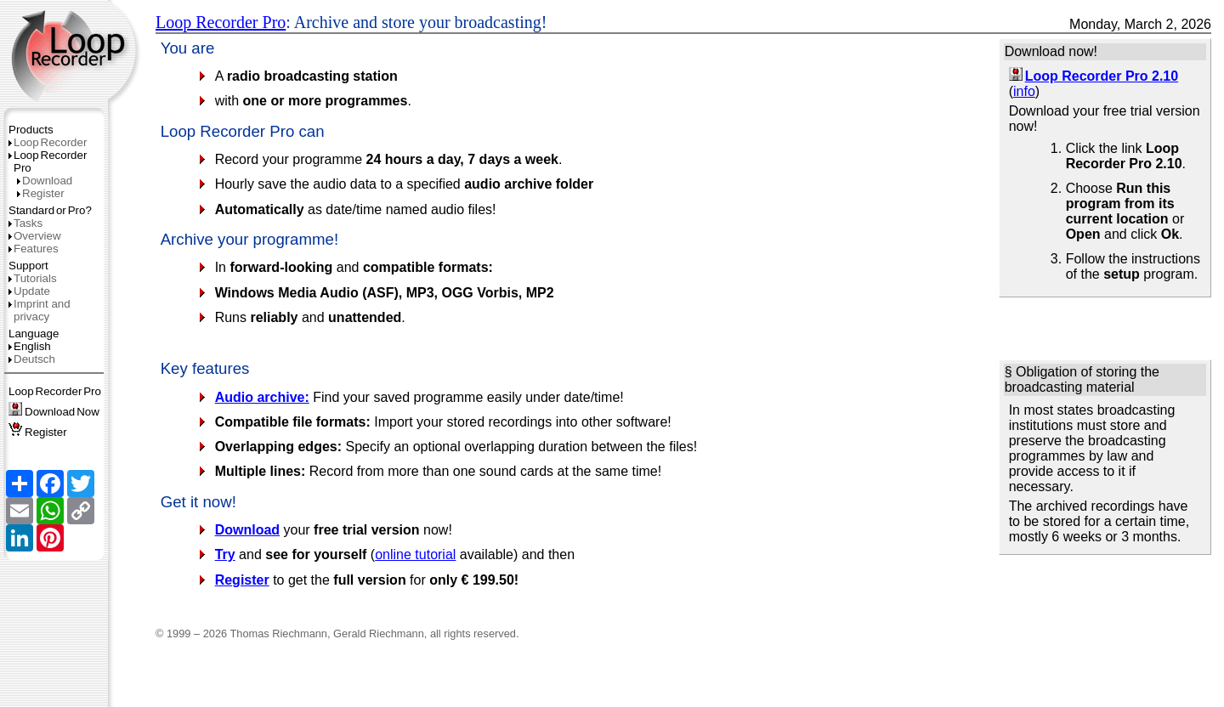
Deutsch (31, 359)
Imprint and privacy (39, 310)
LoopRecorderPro (54, 391)
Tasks (25, 223)
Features (33, 248)
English (29, 346)
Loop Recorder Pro (221, 22)
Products (31, 129)
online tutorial (415, 554)
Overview (34, 235)
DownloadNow (53, 411)
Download (44, 180)
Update (29, 291)
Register (41, 193)
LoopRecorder (47, 142)
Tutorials (32, 278)
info (1024, 91)
